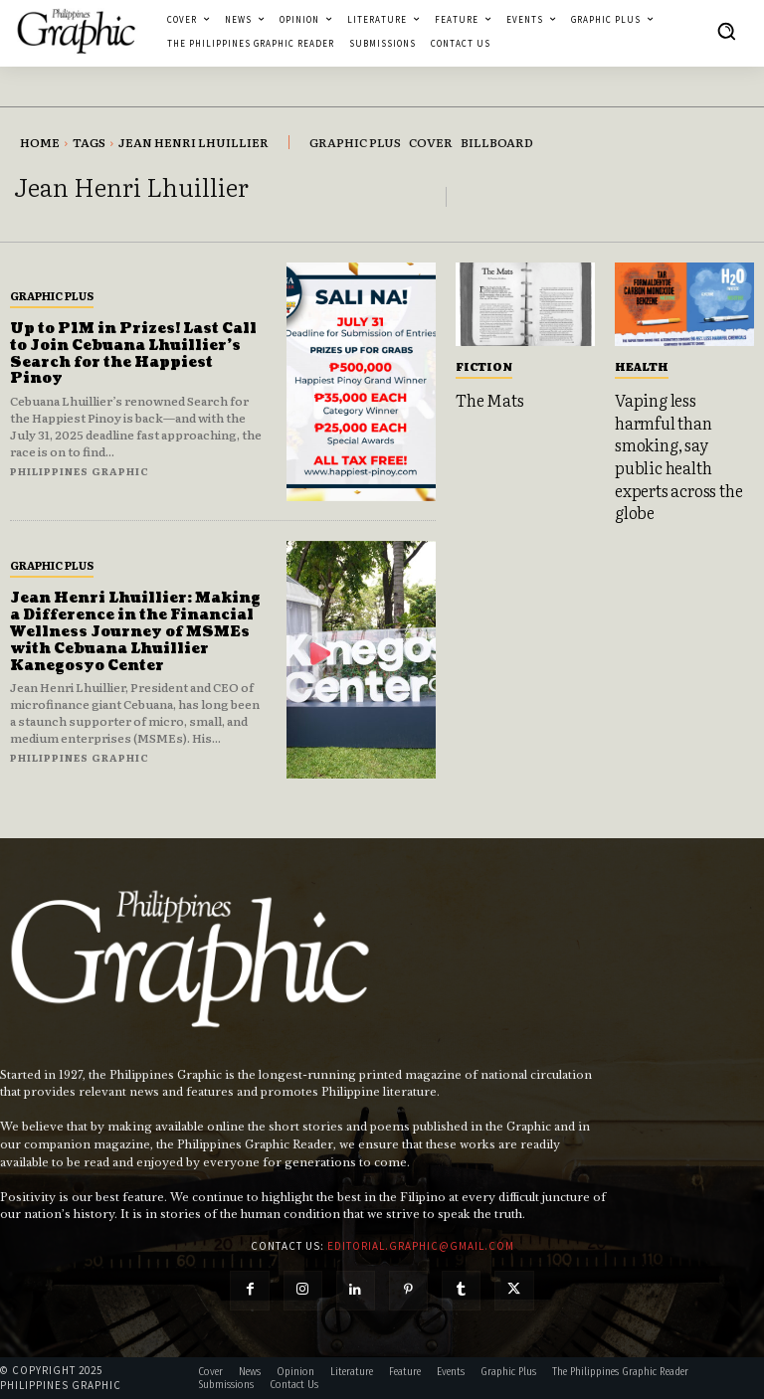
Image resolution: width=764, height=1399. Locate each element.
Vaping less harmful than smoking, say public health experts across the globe (678, 455)
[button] (726, 31)
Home (40, 142)
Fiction (484, 366)
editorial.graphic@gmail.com (420, 1246)
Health (641, 366)
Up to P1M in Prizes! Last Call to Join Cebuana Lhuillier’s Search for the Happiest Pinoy (134, 353)
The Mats (489, 400)
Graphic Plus (52, 295)
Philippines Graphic (79, 470)
